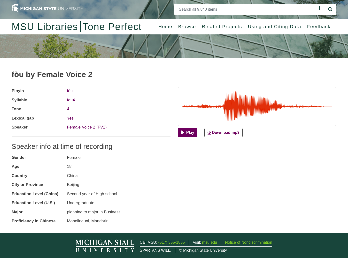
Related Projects (222, 26)
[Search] (245, 9)
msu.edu (209, 242)
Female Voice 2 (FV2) (87, 127)
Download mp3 (224, 132)
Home (165, 26)
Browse (187, 26)
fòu (70, 91)
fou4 (71, 100)
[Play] (187, 132)
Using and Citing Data (274, 26)
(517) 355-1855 (171, 242)
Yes (70, 118)
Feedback (319, 26)
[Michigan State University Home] (47, 7)
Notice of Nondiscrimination (248, 242)
